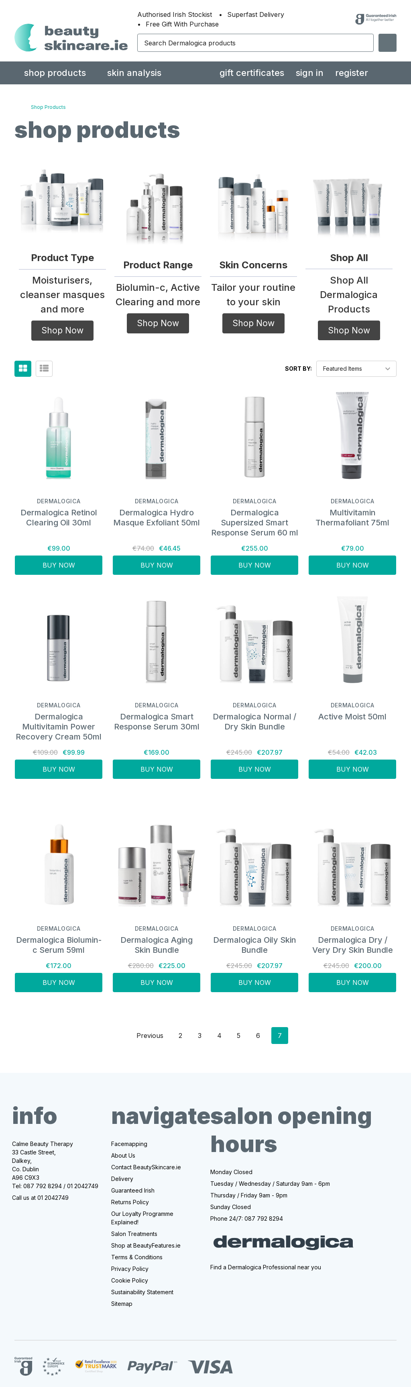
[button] (62, 197)
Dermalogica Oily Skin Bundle (254, 945)
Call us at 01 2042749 (40, 1197)
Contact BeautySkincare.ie (146, 1167)
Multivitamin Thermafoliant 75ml (352, 517)
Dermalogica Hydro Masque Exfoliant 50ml (156, 517)
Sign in (310, 72)
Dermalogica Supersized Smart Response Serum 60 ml (254, 522)
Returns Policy (130, 1202)
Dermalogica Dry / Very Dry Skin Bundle (352, 945)
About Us (123, 1155)
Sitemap (121, 1303)
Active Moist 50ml (352, 716)
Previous (142, 1036)
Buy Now (59, 565)
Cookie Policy (129, 1280)
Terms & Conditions (137, 1257)
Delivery (122, 1178)
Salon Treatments (134, 1233)
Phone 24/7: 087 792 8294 (246, 1218)
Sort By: (298, 368)
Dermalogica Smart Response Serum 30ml (156, 721)
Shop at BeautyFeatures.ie (146, 1245)
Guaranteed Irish (133, 1190)
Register (351, 72)
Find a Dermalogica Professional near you (265, 1267)
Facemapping (129, 1143)
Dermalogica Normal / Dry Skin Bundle (254, 721)
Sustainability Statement (142, 1292)
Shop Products (55, 72)
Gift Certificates (252, 72)
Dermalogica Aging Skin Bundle (156, 945)
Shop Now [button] (62, 330)
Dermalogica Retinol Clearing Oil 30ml (58, 517)
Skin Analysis (134, 72)
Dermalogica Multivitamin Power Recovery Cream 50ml (59, 727)
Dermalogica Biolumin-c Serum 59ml (59, 945)
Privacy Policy (130, 1268)
